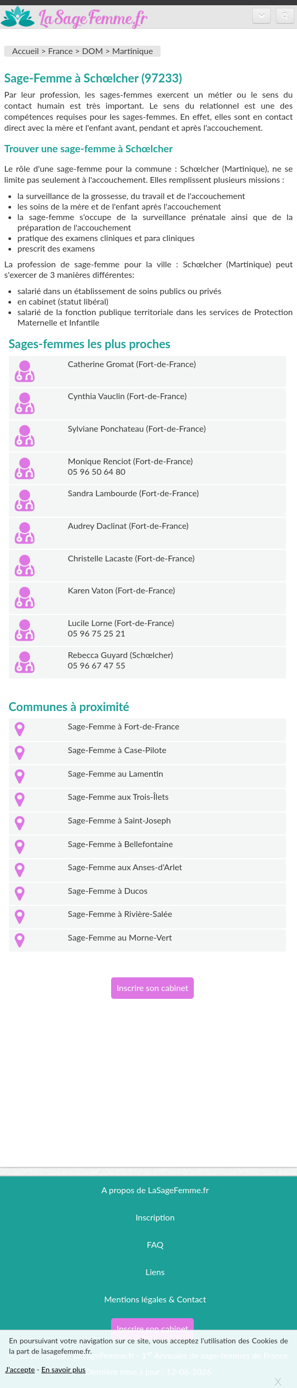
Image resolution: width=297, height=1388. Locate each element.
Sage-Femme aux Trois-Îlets (118, 796)
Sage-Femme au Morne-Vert (120, 937)
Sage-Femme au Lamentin (115, 773)
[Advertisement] (148, 1093)
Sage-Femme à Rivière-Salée (120, 914)
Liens (154, 1272)
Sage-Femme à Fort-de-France (124, 726)
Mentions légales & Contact (155, 1299)
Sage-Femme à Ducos (107, 890)
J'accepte (20, 1369)
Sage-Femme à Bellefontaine (120, 844)
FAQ (155, 1244)
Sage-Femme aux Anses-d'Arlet (125, 867)
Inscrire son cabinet (152, 988)
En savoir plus (64, 1369)
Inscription (154, 1217)
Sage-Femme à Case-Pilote (117, 750)
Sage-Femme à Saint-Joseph (119, 820)
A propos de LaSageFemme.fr (155, 1190)
